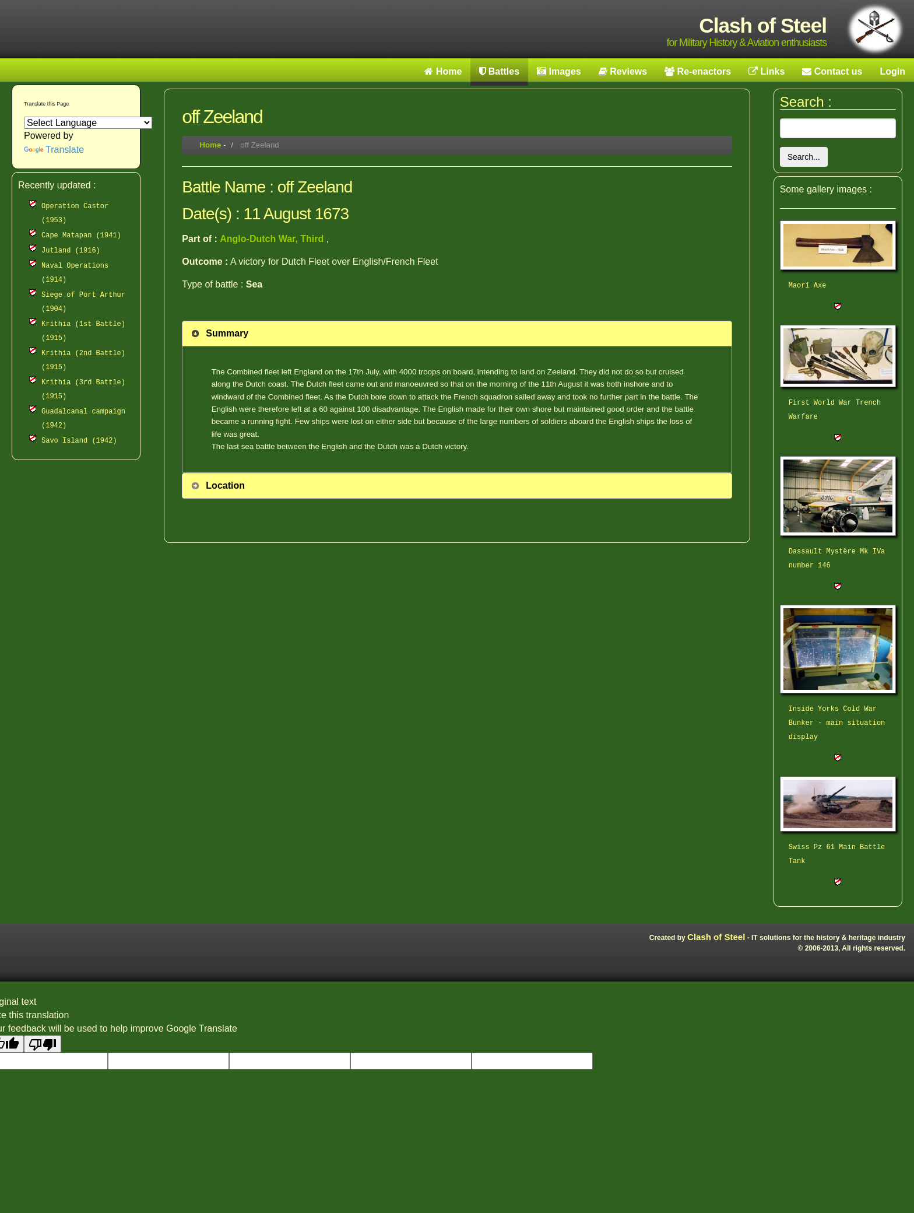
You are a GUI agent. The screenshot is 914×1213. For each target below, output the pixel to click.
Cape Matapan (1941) (81, 236)
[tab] (457, 333)
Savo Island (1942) (79, 441)
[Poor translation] (42, 1044)
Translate (54, 150)
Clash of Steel (716, 937)
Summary (227, 333)
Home (210, 145)
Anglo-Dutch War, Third (273, 239)
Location (225, 485)
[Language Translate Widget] (88, 123)
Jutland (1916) (70, 251)
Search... (804, 157)
